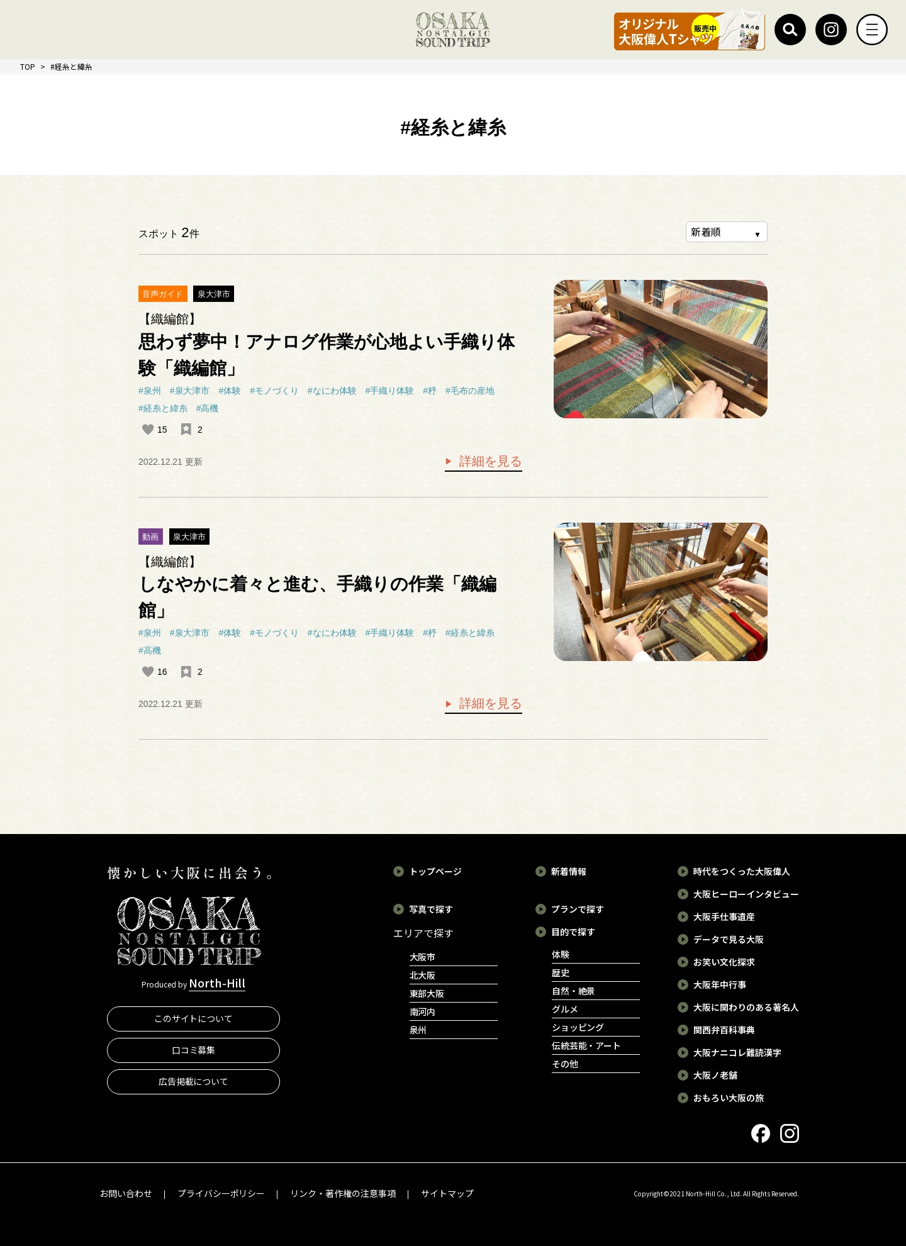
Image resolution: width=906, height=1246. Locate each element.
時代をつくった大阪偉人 (741, 871)
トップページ (435, 871)
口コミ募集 (194, 1049)
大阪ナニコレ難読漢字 (737, 1052)
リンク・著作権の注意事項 (343, 1193)
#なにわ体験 (332, 391)
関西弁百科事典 (724, 1029)
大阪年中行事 (719, 984)
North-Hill (217, 982)
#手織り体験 (390, 391)
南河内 (423, 1011)
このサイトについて (193, 1018)
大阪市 (423, 956)
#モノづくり (274, 391)
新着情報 (568, 871)
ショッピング (578, 1027)
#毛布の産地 (470, 391)
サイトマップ (447, 1193)
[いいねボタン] (147, 429)
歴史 (560, 972)
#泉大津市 (190, 391)
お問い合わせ (125, 1193)
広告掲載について (194, 1081)
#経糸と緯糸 (162, 408)
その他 (565, 1063)
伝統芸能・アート (587, 1045)
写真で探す (431, 909)
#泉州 (149, 391)
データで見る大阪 (728, 939)
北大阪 (423, 975)
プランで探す (577, 909)
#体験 (229, 391)
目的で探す (573, 931)
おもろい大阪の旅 (728, 1097)
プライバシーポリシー (221, 1193)
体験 (560, 954)
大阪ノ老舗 (715, 1075)
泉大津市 (214, 294)
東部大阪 (427, 993)
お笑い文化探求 (724, 961)
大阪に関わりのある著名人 (746, 1007)
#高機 (207, 408)
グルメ (565, 1009)
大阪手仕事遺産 (724, 916)
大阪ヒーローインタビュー (746, 893)
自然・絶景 (574, 990)
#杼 (430, 391)
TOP (27, 66)
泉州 (418, 1029)
